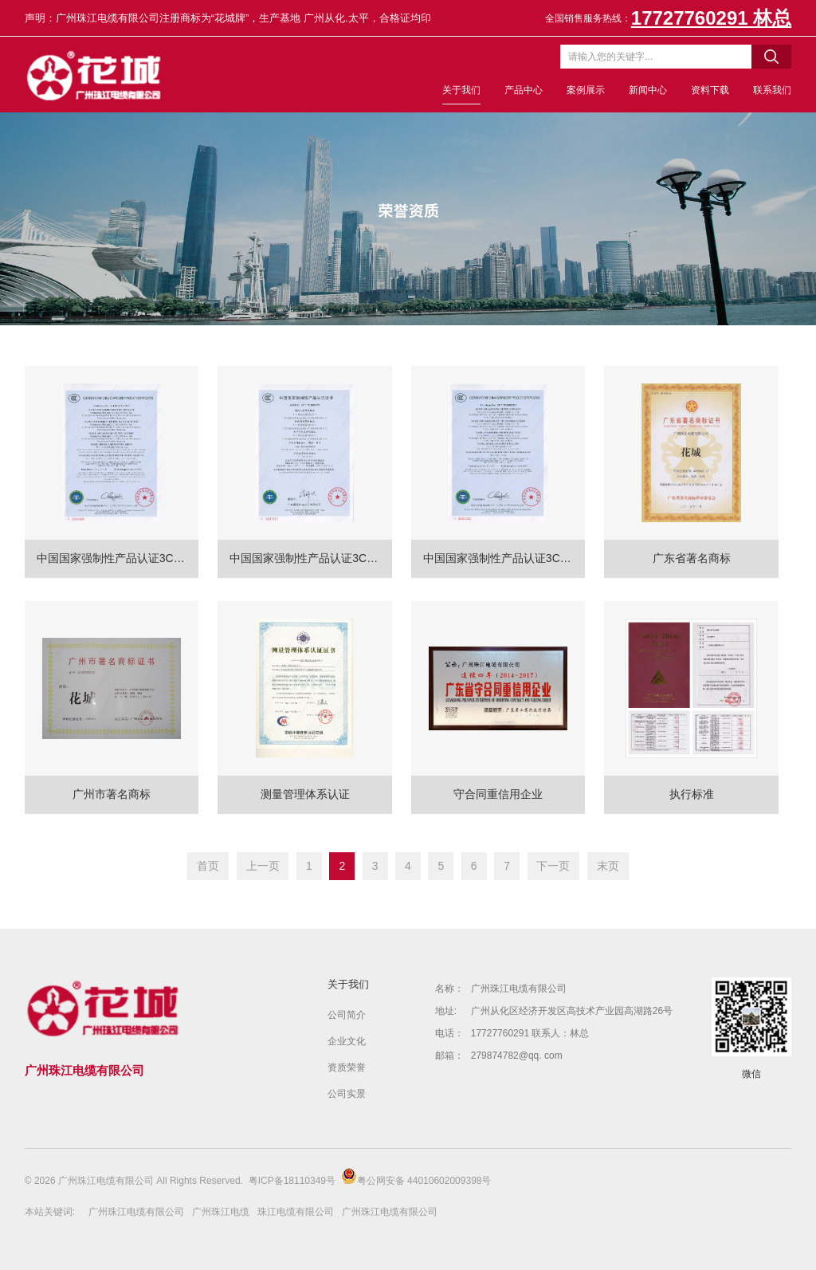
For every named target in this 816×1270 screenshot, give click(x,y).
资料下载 (710, 90)
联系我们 (772, 90)
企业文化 (347, 1041)
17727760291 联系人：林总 (530, 1033)
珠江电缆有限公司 (295, 1211)
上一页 (262, 865)
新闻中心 (648, 90)
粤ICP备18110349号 (292, 1180)
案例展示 (586, 90)
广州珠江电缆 (220, 1211)
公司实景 (347, 1093)
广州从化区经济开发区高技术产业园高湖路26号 (572, 1010)
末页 (608, 865)
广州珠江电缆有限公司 (519, 988)
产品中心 (523, 90)
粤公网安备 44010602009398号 (416, 1177)
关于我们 (461, 90)
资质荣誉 (347, 1067)
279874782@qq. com (517, 1055)
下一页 (554, 865)
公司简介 (347, 1014)
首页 (208, 865)
